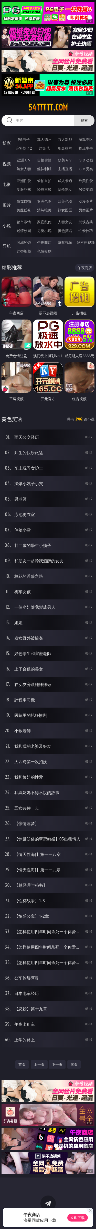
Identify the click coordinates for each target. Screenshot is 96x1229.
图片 (7, 205)
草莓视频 (65, 242)
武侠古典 (86, 221)
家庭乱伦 (44, 221)
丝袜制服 (44, 168)
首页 (22, 1064)
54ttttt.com (48, 107)
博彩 (7, 143)
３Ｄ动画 (86, 160)
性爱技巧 (86, 230)
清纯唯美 (44, 210)
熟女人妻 (24, 168)
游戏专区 (86, 139)
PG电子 (24, 139)
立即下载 (77, 1217)
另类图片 (86, 210)
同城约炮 (24, 242)
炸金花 (44, 148)
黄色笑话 (65, 230)
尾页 (74, 1064)
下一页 (57, 1064)
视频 (7, 164)
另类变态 (86, 189)
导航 (7, 246)
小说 (7, 225)
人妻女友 (65, 221)
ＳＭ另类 (86, 168)
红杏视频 (24, 251)
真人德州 (44, 139)
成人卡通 (65, 180)
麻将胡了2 (24, 148)
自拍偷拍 (44, 160)
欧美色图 (65, 201)
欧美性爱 (86, 180)
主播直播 (65, 168)
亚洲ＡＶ (24, 160)
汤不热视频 (86, 242)
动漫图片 (86, 201)
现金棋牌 (65, 148)
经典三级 (44, 189)
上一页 (39, 1064)
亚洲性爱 (24, 180)
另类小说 (44, 230)
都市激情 (24, 221)
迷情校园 (24, 230)
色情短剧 (44, 251)
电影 (7, 184)
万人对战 (65, 139)
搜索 (84, 120)
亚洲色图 (44, 201)
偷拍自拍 (44, 180)
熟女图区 (65, 210)
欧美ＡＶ (65, 160)
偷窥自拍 (24, 201)
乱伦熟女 (65, 189)
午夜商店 (44, 242)
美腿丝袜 (24, 210)
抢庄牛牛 (86, 148)
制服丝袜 (24, 189)
